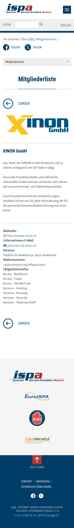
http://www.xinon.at (21, 236)
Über (27, 39)
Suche (7, 24)
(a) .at (48, 515)
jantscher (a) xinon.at (21, 245)
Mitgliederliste (46, 39)
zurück (24, 104)
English (66, 25)
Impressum (43, 481)
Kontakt (26, 481)
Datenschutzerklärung (36, 487)
